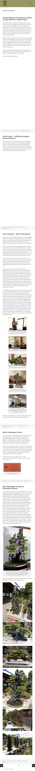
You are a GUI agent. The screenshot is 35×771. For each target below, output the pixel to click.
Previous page (1, 765)
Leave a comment (26, 130)
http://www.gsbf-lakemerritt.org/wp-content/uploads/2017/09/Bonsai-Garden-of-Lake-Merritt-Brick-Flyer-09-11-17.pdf (17, 458)
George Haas (15, 130)
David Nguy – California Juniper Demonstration (16, 137)
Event (20, 130)
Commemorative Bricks (8, 47)
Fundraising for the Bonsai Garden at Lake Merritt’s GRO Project (17, 19)
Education (26, 425)
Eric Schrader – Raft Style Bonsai (16, 234)
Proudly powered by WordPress (8, 769)
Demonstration (21, 227)
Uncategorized (20, 480)
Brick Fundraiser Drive (12, 432)
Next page (33, 765)
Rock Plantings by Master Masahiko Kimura (13, 487)
